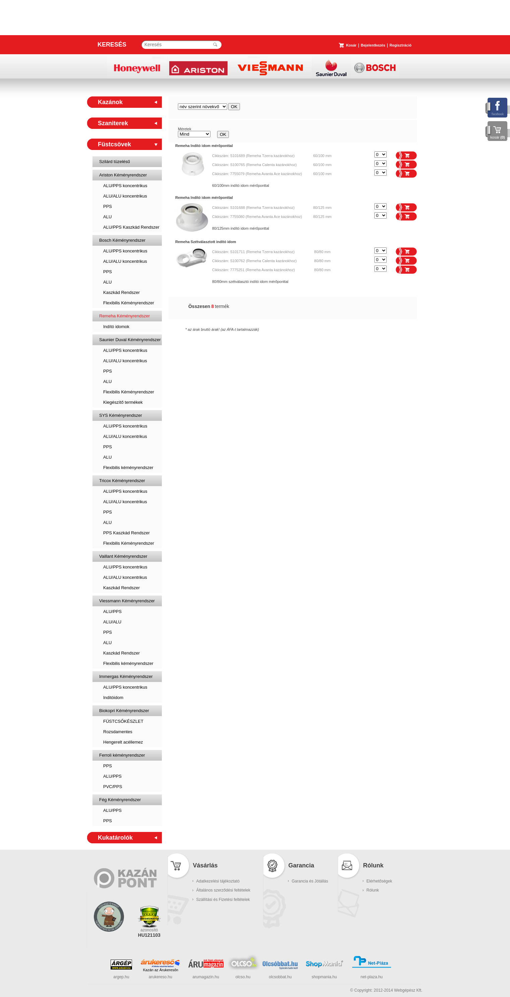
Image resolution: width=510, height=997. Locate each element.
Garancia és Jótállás (310, 881)
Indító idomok (116, 326)
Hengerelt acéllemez (123, 742)
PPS (107, 206)
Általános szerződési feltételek (223, 890)
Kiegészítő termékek (123, 402)
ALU (107, 216)
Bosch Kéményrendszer (122, 240)
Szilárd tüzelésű (114, 161)
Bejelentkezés (373, 45)
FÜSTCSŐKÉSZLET (123, 721)
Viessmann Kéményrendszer (127, 600)
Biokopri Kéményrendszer (124, 710)
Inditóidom (113, 697)
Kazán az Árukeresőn (160, 970)
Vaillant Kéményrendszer (123, 556)
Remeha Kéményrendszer (124, 315)
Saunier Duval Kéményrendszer (130, 339)
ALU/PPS (112, 611)
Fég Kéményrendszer (120, 799)
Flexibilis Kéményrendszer (128, 302)
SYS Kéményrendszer (120, 415)
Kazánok (110, 102)
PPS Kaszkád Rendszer (126, 532)
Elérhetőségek (379, 881)
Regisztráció (400, 45)
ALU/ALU (112, 621)
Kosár (351, 45)
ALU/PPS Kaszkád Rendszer (131, 227)
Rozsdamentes (117, 731)
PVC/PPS (112, 786)
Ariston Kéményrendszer (123, 174)
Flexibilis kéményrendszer (128, 467)
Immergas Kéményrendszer (126, 676)
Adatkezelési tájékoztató (218, 881)
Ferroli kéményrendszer (122, 755)
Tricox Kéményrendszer (122, 480)
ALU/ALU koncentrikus (125, 196)
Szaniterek (113, 123)
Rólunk (373, 890)
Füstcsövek (114, 144)
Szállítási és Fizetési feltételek (223, 899)
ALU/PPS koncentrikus (125, 185)
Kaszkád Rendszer (121, 292)
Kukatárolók (115, 837)
